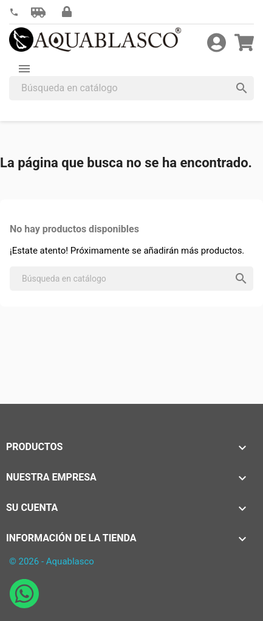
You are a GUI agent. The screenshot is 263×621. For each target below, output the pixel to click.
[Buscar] (131, 88)
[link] (14, 12)
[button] (38, 12)
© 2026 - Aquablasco (51, 561)
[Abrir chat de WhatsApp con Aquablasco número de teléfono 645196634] (24, 605)
